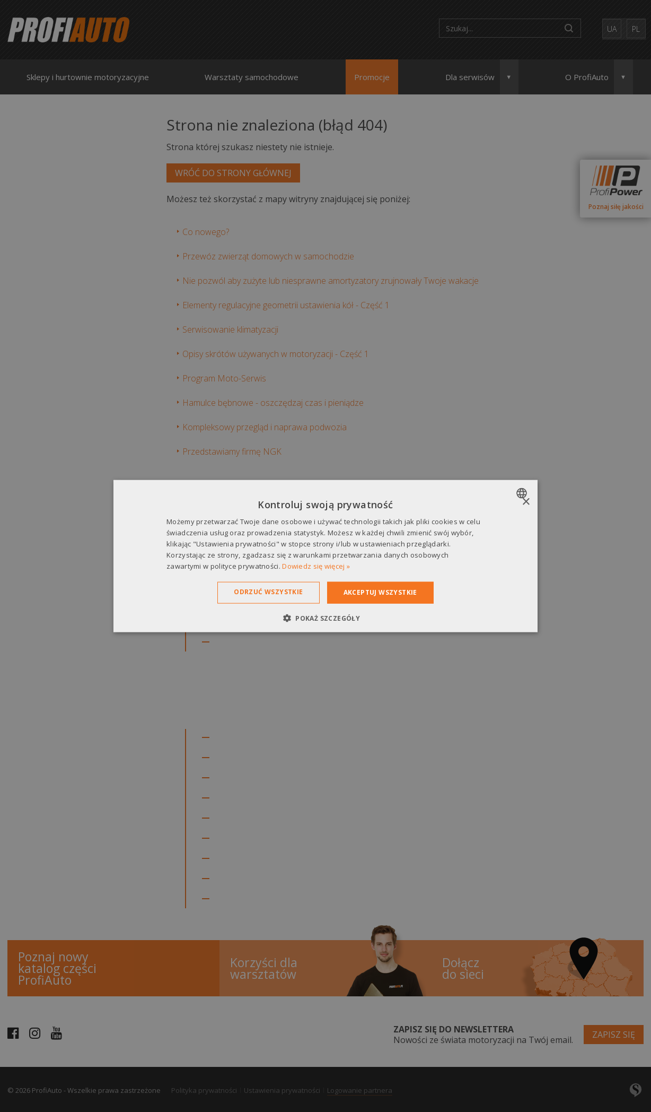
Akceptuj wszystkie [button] (380, 592)
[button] (325, 617)
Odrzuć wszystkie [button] (268, 591)
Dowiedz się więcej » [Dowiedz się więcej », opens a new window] (316, 565)
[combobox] (523, 493)
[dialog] (325, 556)
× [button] (526, 502)
